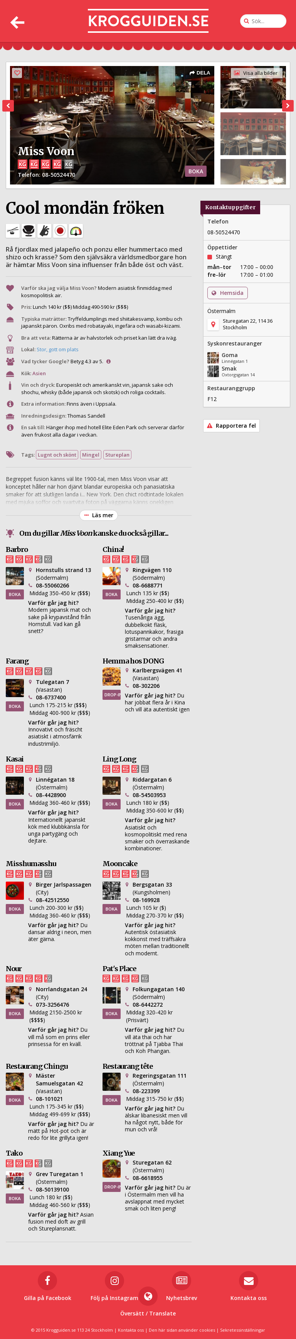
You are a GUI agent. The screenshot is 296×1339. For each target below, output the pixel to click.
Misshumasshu (31, 863)
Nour (14, 968)
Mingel (90, 454)
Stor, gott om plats (58, 349)
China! (113, 549)
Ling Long (119, 759)
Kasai (15, 759)
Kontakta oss (131, 1330)
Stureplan (117, 454)
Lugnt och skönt (57, 454)
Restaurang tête (128, 1066)
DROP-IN (112, 694)
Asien (39, 373)
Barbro (17, 549)
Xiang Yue (119, 1153)
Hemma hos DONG (133, 661)
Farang (17, 661)
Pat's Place (119, 968)
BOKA (195, 171)
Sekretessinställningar (242, 1330)
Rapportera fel (231, 425)
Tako (14, 1153)
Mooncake (120, 863)
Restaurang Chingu (36, 1066)
